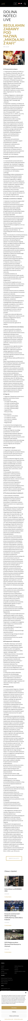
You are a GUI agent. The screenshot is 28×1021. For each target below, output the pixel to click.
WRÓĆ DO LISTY (14, 858)
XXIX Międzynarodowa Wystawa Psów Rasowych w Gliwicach (12, 944)
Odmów (14, 1011)
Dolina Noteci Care (5, 988)
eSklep (2, 971)
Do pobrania (4, 973)
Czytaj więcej (7, 896)
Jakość (2, 966)
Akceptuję (14, 1007)
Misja (2, 967)
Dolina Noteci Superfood (7, 980)
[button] (26, 992)
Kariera (16, 969)
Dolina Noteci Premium (6, 978)
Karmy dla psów (5, 969)
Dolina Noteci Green (6, 990)
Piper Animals (4, 981)
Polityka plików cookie (9, 1019)
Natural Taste (4, 983)
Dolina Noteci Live (19, 966)
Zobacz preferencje (14, 1015)
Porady (16, 967)
